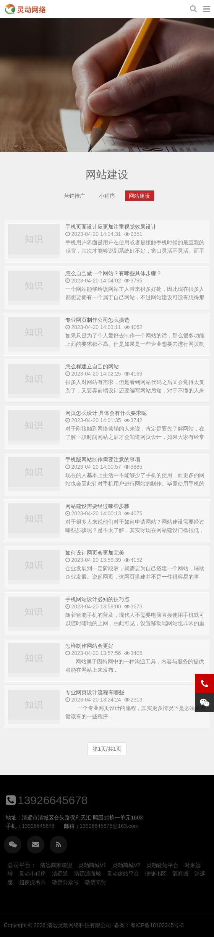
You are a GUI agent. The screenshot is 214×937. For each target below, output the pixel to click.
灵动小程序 (32, 874)
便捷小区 (155, 874)
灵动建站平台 (123, 874)
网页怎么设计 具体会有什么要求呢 (106, 426)
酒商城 (180, 874)
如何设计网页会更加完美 (94, 566)
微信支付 (95, 882)
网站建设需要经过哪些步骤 (97, 519)
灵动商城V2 (126, 865)
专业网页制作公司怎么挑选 (97, 333)
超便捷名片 (32, 882)
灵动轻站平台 (162, 865)
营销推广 (74, 201)
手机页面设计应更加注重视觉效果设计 (110, 230)
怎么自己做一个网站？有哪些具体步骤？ (113, 287)
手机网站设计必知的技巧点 (97, 613)
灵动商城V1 (92, 865)
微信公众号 (65, 882)
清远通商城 (87, 874)
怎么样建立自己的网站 (92, 380)
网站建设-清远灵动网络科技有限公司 (25, 9)
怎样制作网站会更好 (89, 659)
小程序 (107, 201)
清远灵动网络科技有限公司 (147, 925)
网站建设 (139, 201)
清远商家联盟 (56, 865)
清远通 (60, 874)
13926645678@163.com (43, 826)
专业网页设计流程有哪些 (94, 706)
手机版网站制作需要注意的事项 (102, 473)
